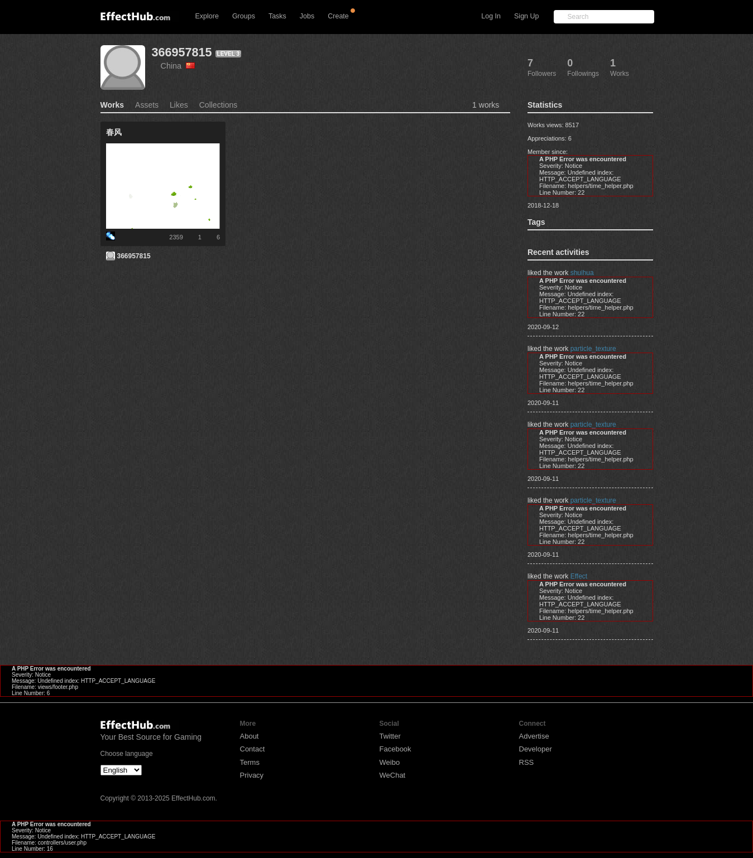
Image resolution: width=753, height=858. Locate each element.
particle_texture (593, 349)
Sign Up (526, 16)
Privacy (252, 775)
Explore (207, 16)
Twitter (390, 736)
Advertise (534, 736)
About (249, 736)
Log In (491, 16)
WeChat (393, 775)
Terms (250, 762)
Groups (243, 16)
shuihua (582, 273)
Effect (578, 576)
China (178, 65)
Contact (252, 749)
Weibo (390, 762)
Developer (535, 749)
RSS (526, 762)
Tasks (277, 16)
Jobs (307, 16)
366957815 (182, 52)
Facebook (395, 749)
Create (338, 16)
